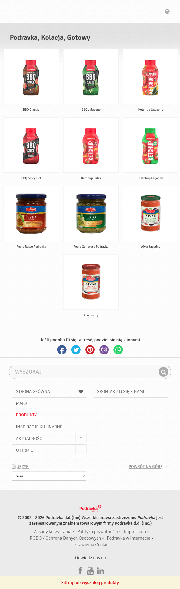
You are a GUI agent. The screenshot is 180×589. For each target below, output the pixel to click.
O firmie (24, 450)
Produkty (26, 415)
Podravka (90, 11)
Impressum (135, 531)
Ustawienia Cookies (91, 544)
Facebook (62, 349)
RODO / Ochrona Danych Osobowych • (67, 538)
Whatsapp (118, 349)
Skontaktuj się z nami (120, 391)
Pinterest (90, 349)
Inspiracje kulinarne (39, 426)
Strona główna (49, 391)
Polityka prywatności (97, 531)
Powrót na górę (146, 466)
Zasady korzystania (52, 531)
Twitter (76, 349)
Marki (22, 403)
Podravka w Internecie (128, 538)
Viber (104, 349)
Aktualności (29, 438)
